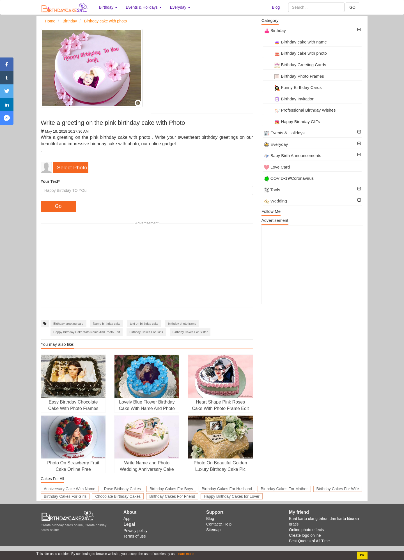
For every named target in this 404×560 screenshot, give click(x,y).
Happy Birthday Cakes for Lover (231, 496)
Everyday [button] (180, 7)
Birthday (275, 30)
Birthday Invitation (289, 98)
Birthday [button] (108, 7)
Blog (276, 7)
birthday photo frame (182, 323)
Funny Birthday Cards (293, 87)
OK (362, 555)
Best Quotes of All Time (309, 541)
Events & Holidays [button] (144, 7)
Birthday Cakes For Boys (171, 489)
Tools (272, 189)
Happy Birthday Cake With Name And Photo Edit (86, 332)
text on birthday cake (144, 323)
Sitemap (213, 529)
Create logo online (305, 535)
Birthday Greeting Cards (295, 64)
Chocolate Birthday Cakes (118, 496)
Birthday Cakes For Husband (227, 489)
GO (352, 7)
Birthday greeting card (68, 323)
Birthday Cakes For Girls (146, 332)
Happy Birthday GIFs (292, 121)
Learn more (185, 554)
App (126, 518)
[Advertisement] (201, 71)
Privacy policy (135, 530)
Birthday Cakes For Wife (337, 489)
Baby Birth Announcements (292, 155)
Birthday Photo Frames (294, 76)
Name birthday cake (107, 323)
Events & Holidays (284, 132)
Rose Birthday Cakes (122, 489)
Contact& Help (218, 524)
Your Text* (50, 181)
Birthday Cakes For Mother (284, 489)
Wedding (275, 201)
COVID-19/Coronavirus (289, 178)
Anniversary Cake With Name (69, 489)
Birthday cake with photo (295, 53)
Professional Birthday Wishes (300, 110)
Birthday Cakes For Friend (172, 496)
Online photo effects (306, 529)
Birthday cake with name (295, 42)
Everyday (276, 144)
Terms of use (134, 536)
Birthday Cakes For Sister (190, 332)
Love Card (277, 167)
